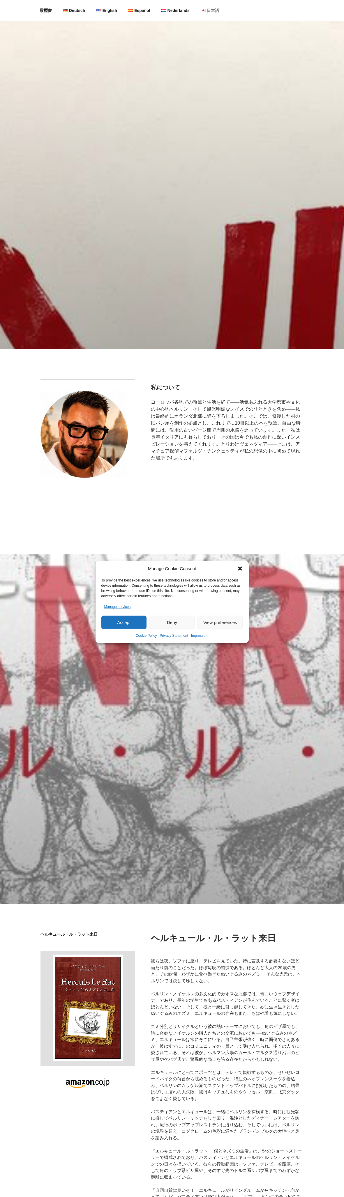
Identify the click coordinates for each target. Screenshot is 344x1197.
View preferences (220, 634)
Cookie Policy (146, 648)
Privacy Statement (174, 648)
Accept (123, 634)
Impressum (199, 648)
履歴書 (46, 10)
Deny (172, 634)
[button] (240, 581)
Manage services (117, 619)
